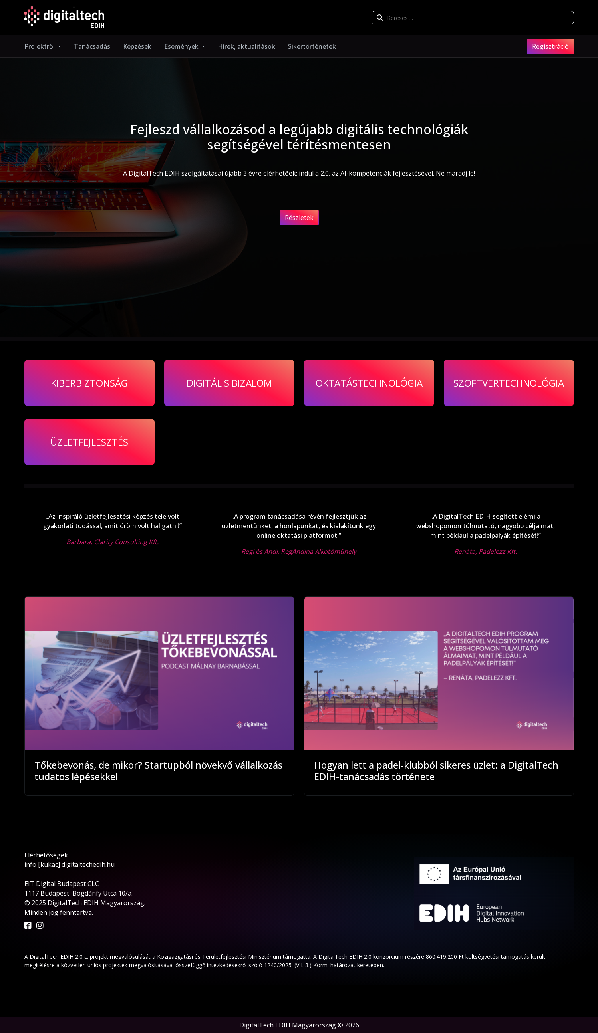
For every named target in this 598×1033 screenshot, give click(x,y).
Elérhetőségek (46, 855)
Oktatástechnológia (369, 382)
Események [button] (182, 46)
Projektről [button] (40, 46)
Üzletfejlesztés (89, 441)
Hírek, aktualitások (246, 46)
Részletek (299, 217)
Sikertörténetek (312, 46)
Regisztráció (550, 46)
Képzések (137, 46)
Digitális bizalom (229, 382)
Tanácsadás (92, 46)
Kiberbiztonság (89, 382)
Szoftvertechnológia (508, 382)
